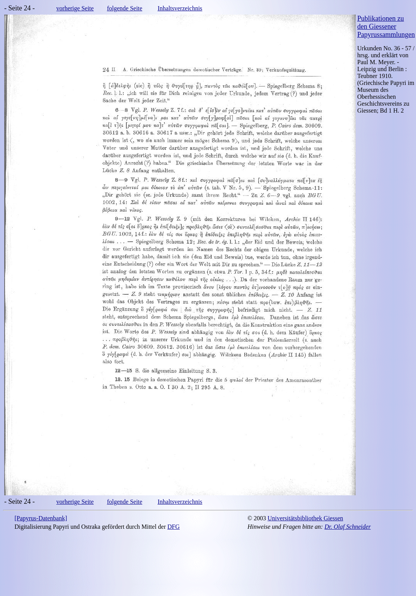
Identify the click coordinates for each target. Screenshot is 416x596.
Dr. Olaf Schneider (348, 526)
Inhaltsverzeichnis (179, 8)
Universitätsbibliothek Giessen (305, 518)
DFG (173, 526)
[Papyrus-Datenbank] (41, 518)
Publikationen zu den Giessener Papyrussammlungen (386, 26)
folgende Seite (124, 8)
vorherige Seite (75, 8)
